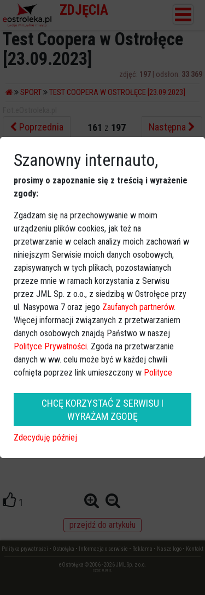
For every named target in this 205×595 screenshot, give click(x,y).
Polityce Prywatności (50, 346)
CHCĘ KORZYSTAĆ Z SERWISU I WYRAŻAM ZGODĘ (102, 409)
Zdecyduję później (45, 437)
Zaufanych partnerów (138, 307)
